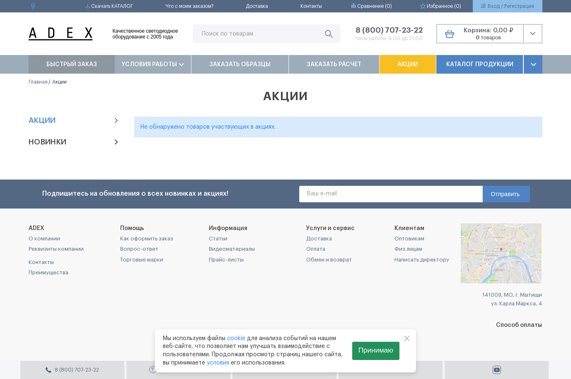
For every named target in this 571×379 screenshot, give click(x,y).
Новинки (74, 142)
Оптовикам (409, 238)
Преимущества (48, 272)
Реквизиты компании (56, 249)
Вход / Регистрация (507, 6)
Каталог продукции (479, 64)
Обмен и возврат (329, 259)
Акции (407, 64)
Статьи (218, 238)
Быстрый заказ (71, 64)
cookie (236, 338)
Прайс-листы (226, 259)
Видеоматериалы (232, 249)
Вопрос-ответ (139, 249)
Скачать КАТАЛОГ (109, 6)
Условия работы (153, 64)
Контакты (311, 6)
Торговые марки (141, 259)
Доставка (257, 6)
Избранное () (440, 6)
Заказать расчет (334, 64)
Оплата (315, 249)
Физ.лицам (408, 249)
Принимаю (375, 350)
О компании (44, 238)
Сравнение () (371, 6)
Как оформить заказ (146, 238)
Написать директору (421, 259)
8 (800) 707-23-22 (389, 30)
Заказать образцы (240, 64)
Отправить (505, 194)
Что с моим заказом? (189, 6)
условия (218, 363)
